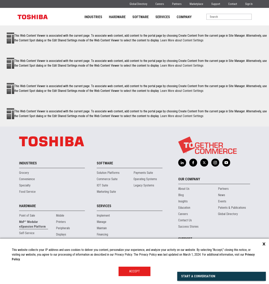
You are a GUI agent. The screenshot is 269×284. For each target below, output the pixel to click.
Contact (232, 4)
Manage (101, 222)
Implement (103, 215)
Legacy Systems (144, 185)
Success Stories (188, 226)
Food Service (27, 192)
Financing (102, 234)
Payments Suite (143, 173)
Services (104, 206)
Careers (159, 4)
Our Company (189, 179)
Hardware (27, 206)
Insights (183, 201)
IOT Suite (102, 185)
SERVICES (162, 17)
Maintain (102, 228)
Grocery (24, 173)
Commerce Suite (107, 179)
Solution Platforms (108, 173)
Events (222, 201)
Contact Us (185, 220)
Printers (61, 222)
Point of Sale (27, 215)
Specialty (25, 185)
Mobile (60, 215)
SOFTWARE (140, 17)
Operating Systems (145, 179)
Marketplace (196, 4)
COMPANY (184, 17)
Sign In (249, 4)
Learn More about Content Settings (181, 40)
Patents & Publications (232, 208)
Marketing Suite (106, 192)
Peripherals (63, 228)
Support (215, 4)
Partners (177, 4)
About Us (183, 189)
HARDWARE (117, 17)
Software (105, 163)
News (221, 195)
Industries (28, 163)
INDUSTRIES (93, 17)
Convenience (27, 179)
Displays (61, 234)
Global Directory (138, 4)
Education (184, 208)
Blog (181, 195)
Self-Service (26, 233)
